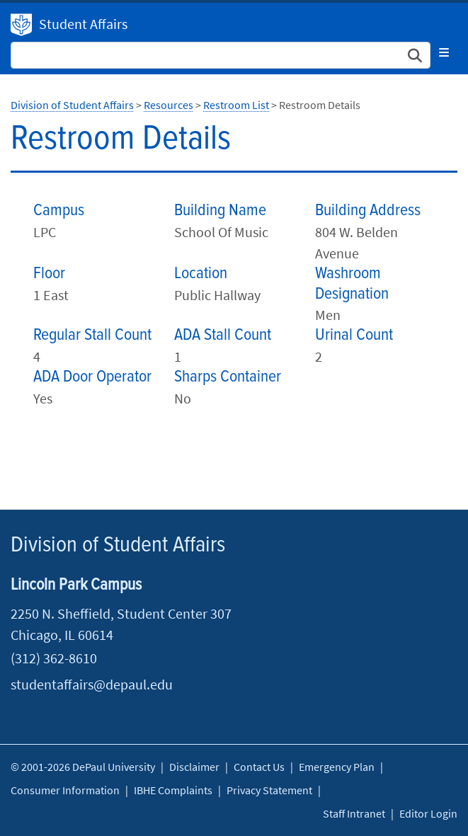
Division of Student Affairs (21, 24)
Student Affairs (83, 24)
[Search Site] (220, 55)
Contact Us (259, 767)
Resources (168, 105)
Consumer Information (65, 790)
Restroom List (236, 105)
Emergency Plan (337, 767)
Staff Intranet (354, 813)
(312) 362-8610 (54, 658)
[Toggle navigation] (443, 52)
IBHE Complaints (173, 790)
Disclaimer (194, 767)
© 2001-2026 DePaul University (83, 767)
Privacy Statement (269, 790)
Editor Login (428, 813)
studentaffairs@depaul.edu (92, 684)
